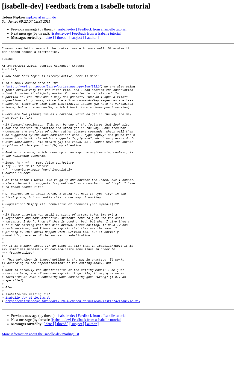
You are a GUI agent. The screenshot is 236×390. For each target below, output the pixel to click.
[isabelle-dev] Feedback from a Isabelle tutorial (91, 29)
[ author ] (92, 37)
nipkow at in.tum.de (41, 17)
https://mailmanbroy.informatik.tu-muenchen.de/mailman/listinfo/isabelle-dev (73, 352)
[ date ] (49, 37)
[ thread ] (61, 37)
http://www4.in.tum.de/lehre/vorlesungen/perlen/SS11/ (54, 95)
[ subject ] (76, 37)
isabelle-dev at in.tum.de (28, 348)
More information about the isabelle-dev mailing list (40, 386)
